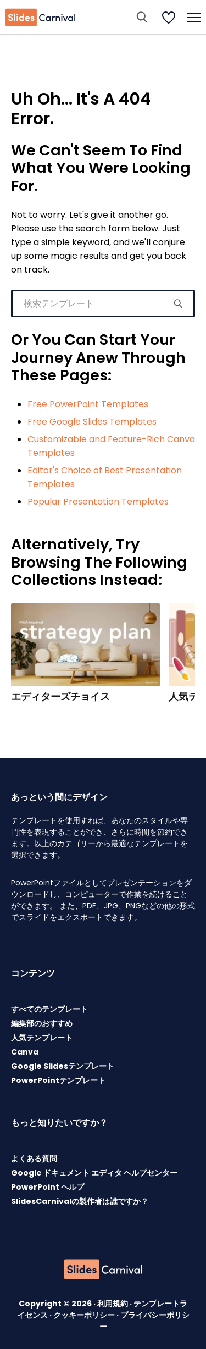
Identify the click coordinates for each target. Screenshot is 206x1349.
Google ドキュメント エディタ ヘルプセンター (94, 1172)
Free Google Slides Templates (92, 421)
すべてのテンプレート (49, 1009)
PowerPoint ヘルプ (47, 1187)
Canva (24, 1051)
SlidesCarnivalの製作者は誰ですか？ (79, 1201)
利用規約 (113, 1303)
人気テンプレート (42, 1037)
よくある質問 (34, 1158)
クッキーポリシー (84, 1315)
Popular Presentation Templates (98, 501)
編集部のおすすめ (42, 1023)
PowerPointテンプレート (58, 1080)
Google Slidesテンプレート (62, 1066)
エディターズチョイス (60, 696)
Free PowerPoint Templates (87, 404)
